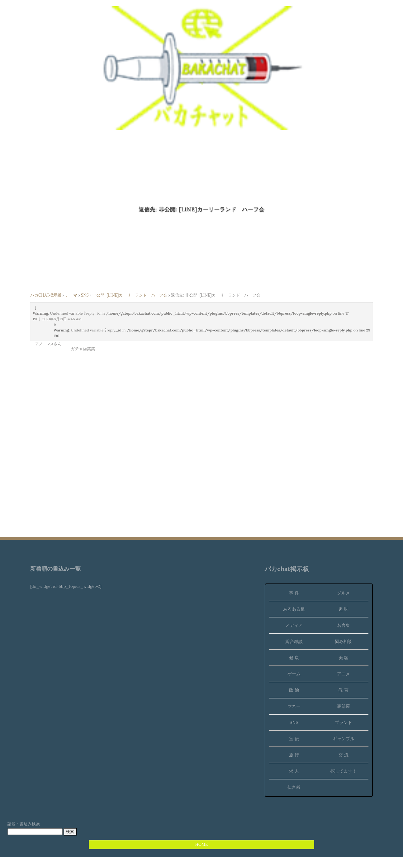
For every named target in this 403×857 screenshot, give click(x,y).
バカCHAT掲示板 (45, 295)
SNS (85, 295)
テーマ (71, 295)
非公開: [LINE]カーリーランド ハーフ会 (130, 295)
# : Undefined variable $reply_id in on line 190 (212, 330)
